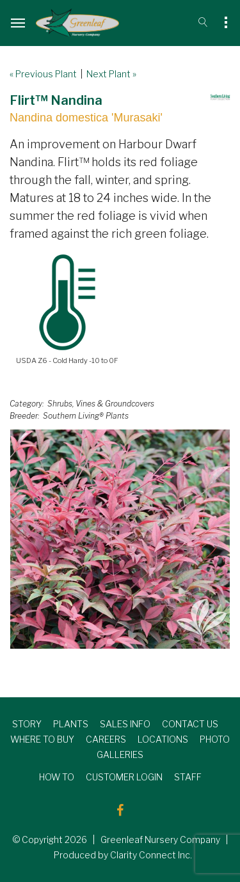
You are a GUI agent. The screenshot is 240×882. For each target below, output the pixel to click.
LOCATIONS (163, 739)
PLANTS (70, 723)
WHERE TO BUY (42, 739)
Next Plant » (111, 73)
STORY (27, 723)
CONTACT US (190, 723)
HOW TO (56, 776)
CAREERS (106, 739)
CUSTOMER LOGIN (124, 776)
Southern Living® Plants (86, 416)
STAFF (188, 776)
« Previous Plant (43, 73)
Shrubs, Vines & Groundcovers (100, 403)
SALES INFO (125, 723)
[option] (120, 539)
